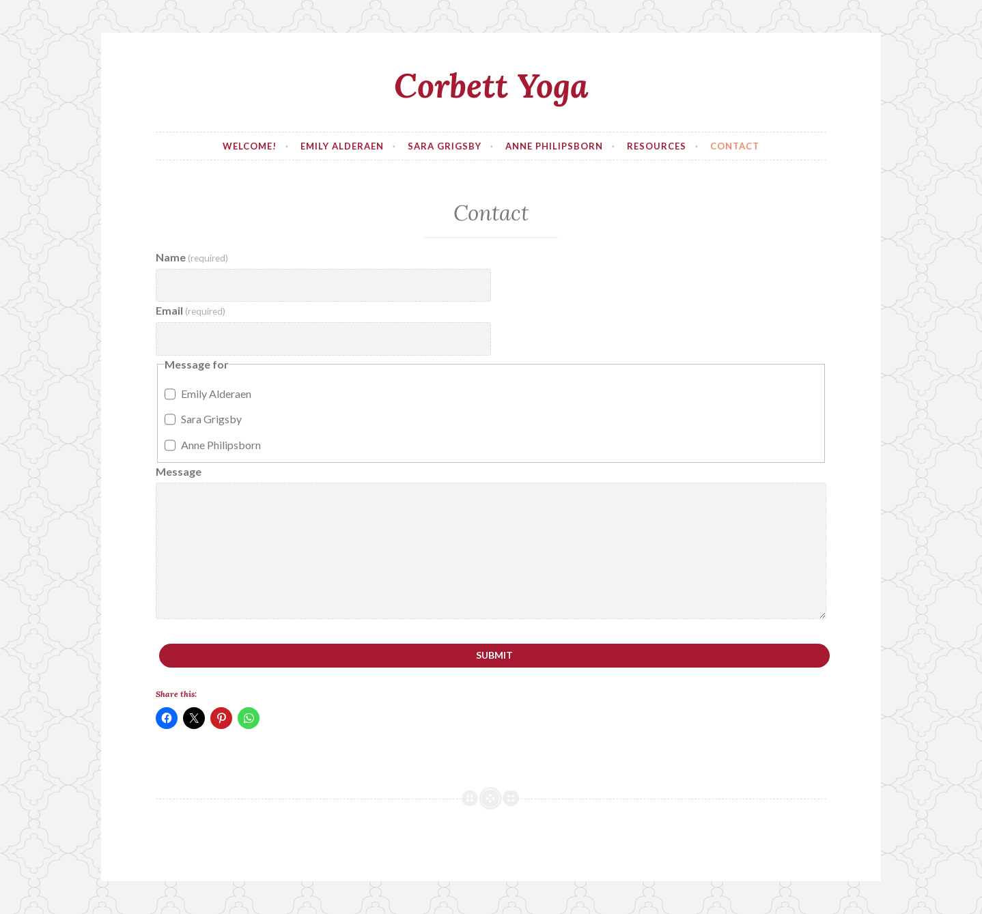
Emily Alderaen (342, 146)
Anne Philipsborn (554, 146)
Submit (494, 655)
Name (192, 257)
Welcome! (250, 146)
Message (178, 471)
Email (190, 310)
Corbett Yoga (491, 85)
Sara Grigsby (444, 146)
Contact (734, 146)
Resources (656, 146)
